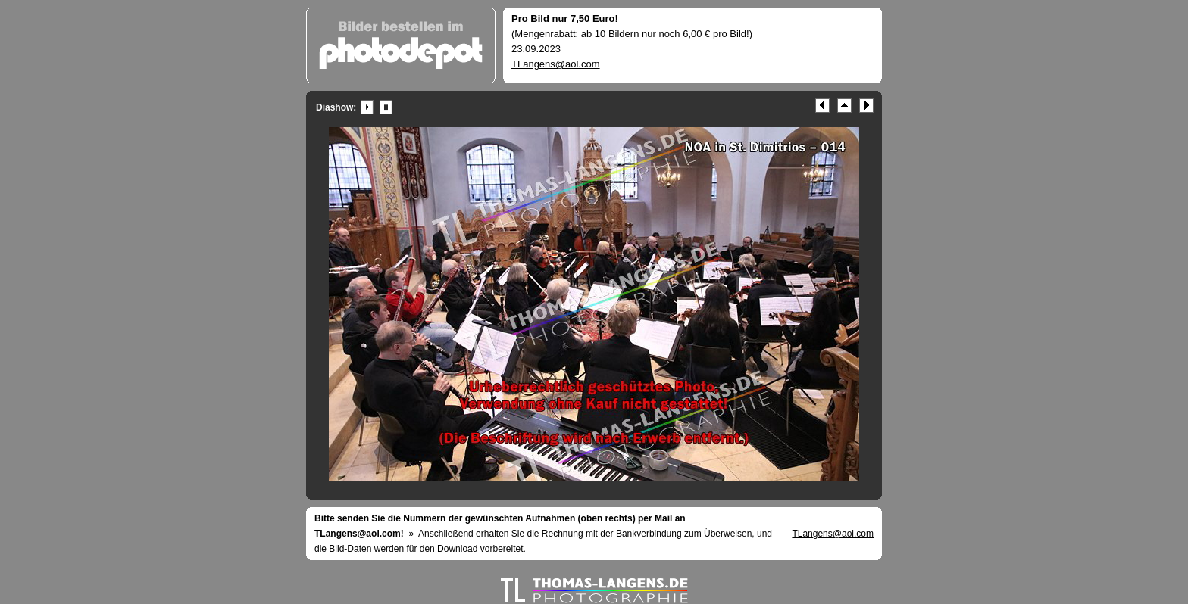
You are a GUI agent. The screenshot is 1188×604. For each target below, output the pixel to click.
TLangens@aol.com (555, 64)
